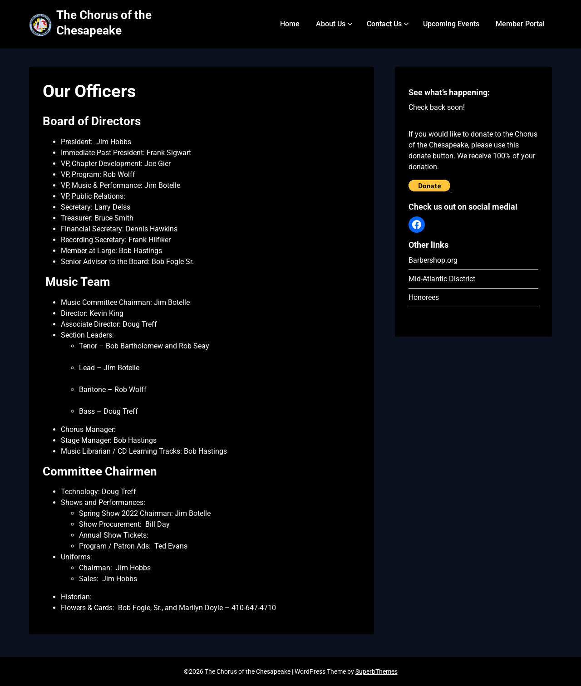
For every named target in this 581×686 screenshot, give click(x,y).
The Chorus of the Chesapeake (104, 22)
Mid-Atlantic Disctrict (442, 278)
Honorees (424, 297)
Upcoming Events (451, 24)
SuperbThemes (376, 671)
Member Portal (520, 24)
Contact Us (384, 24)
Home (290, 24)
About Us (330, 24)
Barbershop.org (433, 260)
